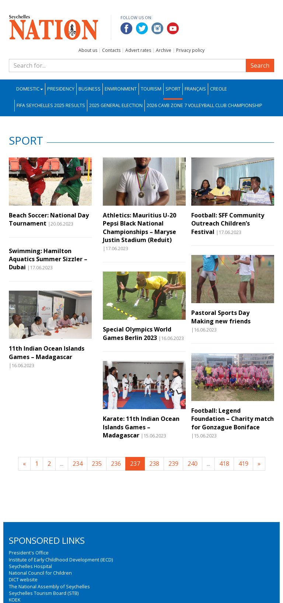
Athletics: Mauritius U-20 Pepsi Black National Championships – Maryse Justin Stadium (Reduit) (139, 227)
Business (89, 89)
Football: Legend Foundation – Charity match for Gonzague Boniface (232, 419)
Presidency (60, 89)
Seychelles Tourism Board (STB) (43, 593)
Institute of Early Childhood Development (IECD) (61, 559)
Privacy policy (190, 50)
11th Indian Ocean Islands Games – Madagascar (46, 352)
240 (193, 464)
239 (173, 464)
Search (260, 65)
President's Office (29, 552)
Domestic (29, 89)
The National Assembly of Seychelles (49, 586)
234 (78, 464)
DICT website (23, 579)
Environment (121, 89)
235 (97, 464)
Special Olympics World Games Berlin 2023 (137, 333)
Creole (218, 89)
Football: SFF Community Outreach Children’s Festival (227, 223)
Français (195, 89)
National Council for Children (40, 573)
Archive (163, 50)
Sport (173, 89)
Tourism (151, 89)
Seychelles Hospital (30, 566)
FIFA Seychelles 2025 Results (51, 105)
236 (116, 464)
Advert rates (138, 50)
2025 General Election (116, 105)
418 (224, 464)
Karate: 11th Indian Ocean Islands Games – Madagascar (141, 427)
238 (154, 464)
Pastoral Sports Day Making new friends (221, 317)
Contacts (111, 50)
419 (243, 464)
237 (135, 464)
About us (87, 50)
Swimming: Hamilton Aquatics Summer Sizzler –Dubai (48, 259)
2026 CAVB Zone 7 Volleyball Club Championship (204, 105)
